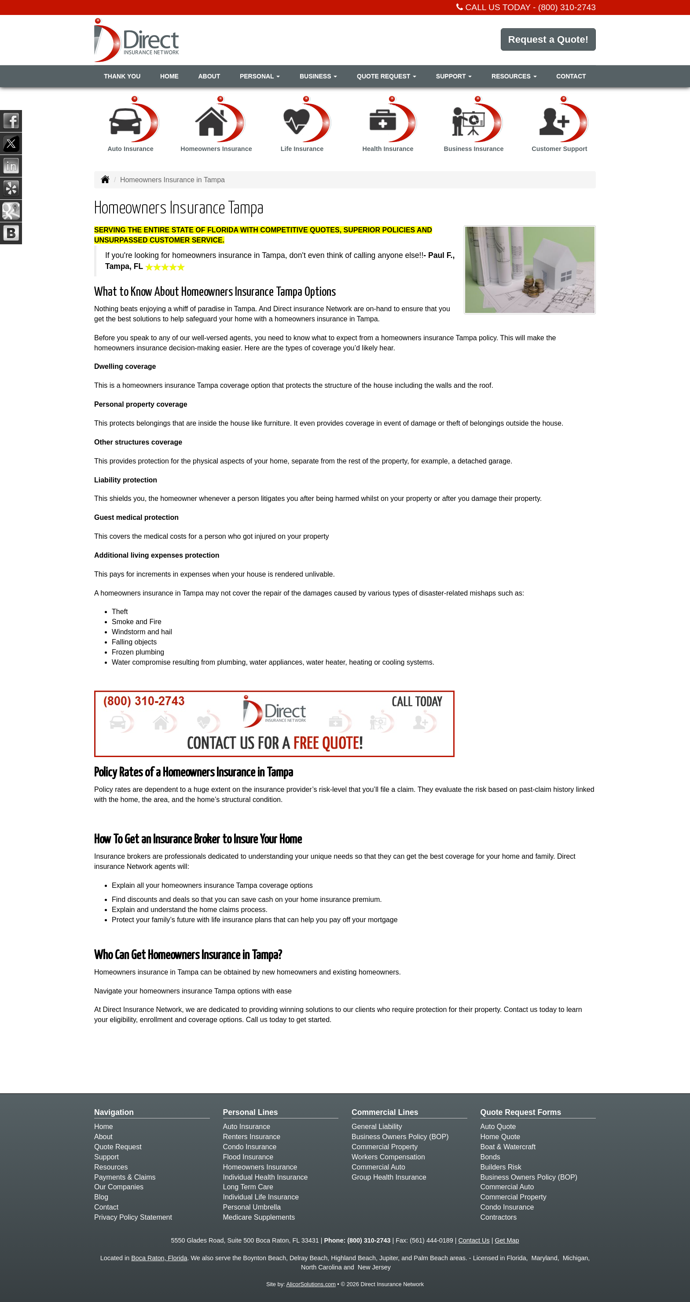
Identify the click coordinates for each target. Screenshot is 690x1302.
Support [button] (454, 76)
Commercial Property (385, 1147)
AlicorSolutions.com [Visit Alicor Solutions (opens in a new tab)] (310, 1284)
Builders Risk (501, 1167)
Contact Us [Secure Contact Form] (473, 1240)
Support (106, 1157)
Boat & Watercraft (508, 1147)
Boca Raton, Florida (159, 1258)
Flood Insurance (248, 1157)
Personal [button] (260, 76)
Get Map (507, 1240)
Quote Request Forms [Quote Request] (521, 1112)
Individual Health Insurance (265, 1177)
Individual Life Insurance (261, 1197)
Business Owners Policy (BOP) (400, 1136)
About (209, 76)
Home (169, 76)
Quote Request (118, 1147)
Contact (571, 76)
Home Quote (501, 1136)
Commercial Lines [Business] (385, 1112)
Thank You (122, 76)
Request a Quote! (548, 39)
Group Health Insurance (389, 1177)
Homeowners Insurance (260, 1167)
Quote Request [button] (386, 76)
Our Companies (118, 1187)
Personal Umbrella (252, 1207)
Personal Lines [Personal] (250, 1112)
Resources (111, 1167)
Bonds (490, 1157)
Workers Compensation (388, 1157)
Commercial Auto (378, 1167)
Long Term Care (248, 1187)
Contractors (499, 1217)
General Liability (377, 1126)
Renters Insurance (252, 1136)
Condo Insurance (250, 1147)
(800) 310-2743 (567, 7)
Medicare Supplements (259, 1217)
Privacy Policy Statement (133, 1217)
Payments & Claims (125, 1177)
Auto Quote (498, 1126)
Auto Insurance (247, 1126)
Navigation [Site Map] (114, 1112)
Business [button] (318, 76)
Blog (101, 1197)
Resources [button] (514, 76)
